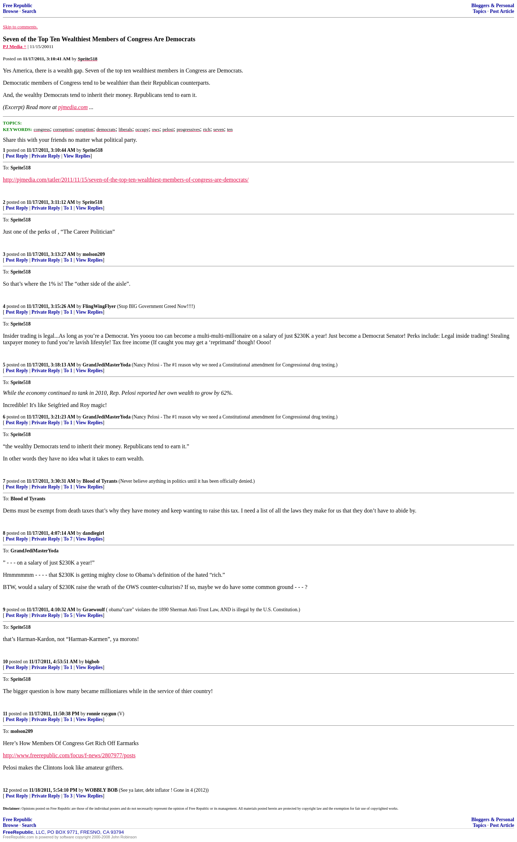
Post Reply (17, 156)
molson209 (94, 254)
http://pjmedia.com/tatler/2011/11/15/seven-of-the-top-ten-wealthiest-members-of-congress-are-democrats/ (125, 180)
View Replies (77, 156)
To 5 (68, 615)
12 (5, 790)
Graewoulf (94, 609)
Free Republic (17, 5)
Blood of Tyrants (100, 481)
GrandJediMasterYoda (107, 365)
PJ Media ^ (15, 46)
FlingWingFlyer (99, 306)
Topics (479, 11)
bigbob (92, 661)
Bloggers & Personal (492, 5)
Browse (10, 11)
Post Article (502, 11)
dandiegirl (93, 533)
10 (5, 661)
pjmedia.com (73, 107)
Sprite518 (93, 150)
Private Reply (46, 156)
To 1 (68, 208)
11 (5, 713)
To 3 (68, 796)
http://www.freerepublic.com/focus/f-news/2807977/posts (69, 755)
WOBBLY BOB (101, 790)
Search (29, 11)
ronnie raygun (101, 713)
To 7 (68, 539)
